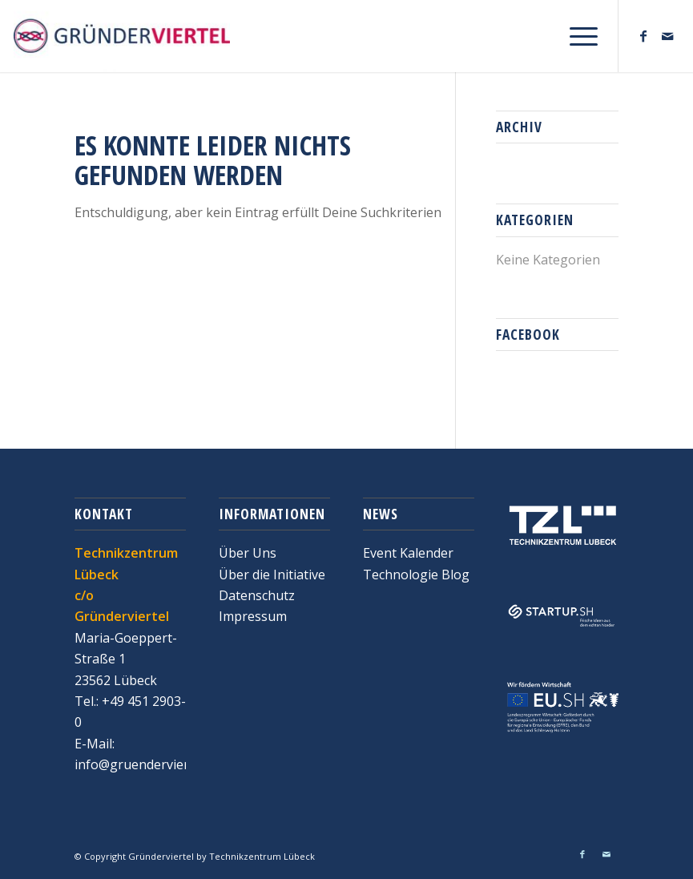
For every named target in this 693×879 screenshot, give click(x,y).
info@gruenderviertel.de (148, 764)
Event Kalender (408, 553)
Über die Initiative (272, 574)
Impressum (253, 616)
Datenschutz (257, 595)
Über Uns (247, 553)
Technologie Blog (416, 574)
